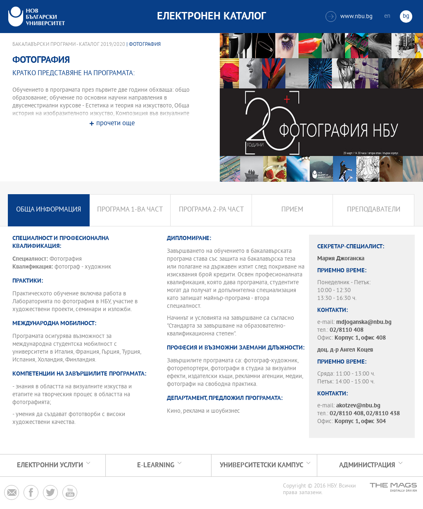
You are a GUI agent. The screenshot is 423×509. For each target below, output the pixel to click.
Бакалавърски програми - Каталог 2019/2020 (68, 44)
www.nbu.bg (349, 16)
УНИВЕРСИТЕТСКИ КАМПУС (261, 465)
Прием (292, 210)
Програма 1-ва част (130, 210)
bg (406, 16)
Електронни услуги (50, 465)
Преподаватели (373, 210)
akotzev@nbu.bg (358, 406)
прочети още (115, 123)
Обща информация (48, 210)
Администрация (367, 465)
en (387, 16)
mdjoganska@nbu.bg (364, 322)
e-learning (155, 465)
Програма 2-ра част (211, 210)
